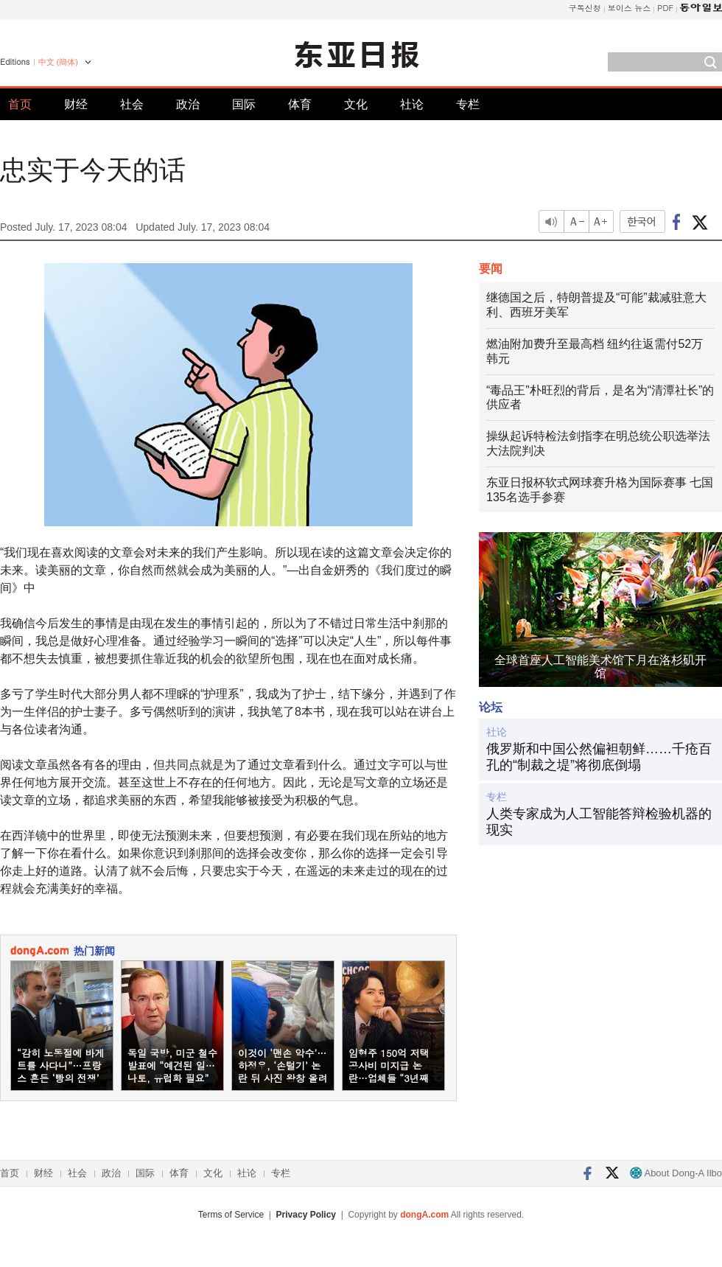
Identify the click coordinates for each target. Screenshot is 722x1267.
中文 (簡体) (58, 61)
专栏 (468, 104)
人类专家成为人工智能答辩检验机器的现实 (599, 821)
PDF (665, 7)
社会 (132, 104)
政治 (188, 104)
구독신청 (585, 7)
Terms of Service (231, 1215)
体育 (300, 104)
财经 (76, 104)
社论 (412, 104)
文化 (356, 104)
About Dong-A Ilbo (676, 1173)
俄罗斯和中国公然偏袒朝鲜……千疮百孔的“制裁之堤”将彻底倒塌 (599, 756)
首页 (20, 104)
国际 (244, 104)
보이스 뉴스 (629, 7)
